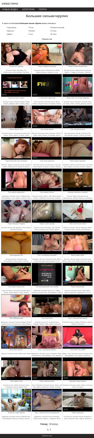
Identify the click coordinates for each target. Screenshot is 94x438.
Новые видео (10, 9)
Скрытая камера (19, 102)
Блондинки (52, 103)
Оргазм (78, 133)
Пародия (36, 324)
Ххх (25, 70)
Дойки (64, 353)
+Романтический (57, 27)
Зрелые (10, 165)
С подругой (73, 72)
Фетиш (52, 198)
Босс (25, 387)
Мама (78, 259)
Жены (69, 261)
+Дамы (9, 34)
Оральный (83, 261)
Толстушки (16, 133)
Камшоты (50, 72)
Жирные (58, 166)
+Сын (30, 34)
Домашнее (5, 196)
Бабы (17, 103)
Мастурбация (17, 72)
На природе (51, 135)
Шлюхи (77, 103)
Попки (72, 103)
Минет (58, 102)
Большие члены (43, 103)
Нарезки (38, 72)
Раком (35, 103)
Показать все (47, 39)
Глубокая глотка (44, 198)
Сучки (56, 72)
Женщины (26, 166)
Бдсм (75, 196)
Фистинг (78, 229)
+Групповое (11, 27)
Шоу (24, 353)
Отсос (57, 261)
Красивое (66, 165)
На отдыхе (80, 387)
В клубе (51, 387)
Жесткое (40, 102)
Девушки (12, 103)
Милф (57, 70)
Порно (43, 9)
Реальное (26, 72)
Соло (13, 198)
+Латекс (31, 31)
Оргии (56, 385)
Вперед (53, 424)
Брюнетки (73, 292)
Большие (81, 72)
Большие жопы (86, 102)
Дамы (27, 103)
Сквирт (58, 290)
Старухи (5, 103)
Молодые (20, 70)
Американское (81, 292)
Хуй (50, 196)
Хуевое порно (10, 3)
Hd (64, 416)
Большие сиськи (11, 70)
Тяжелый (87, 72)
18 (64, 103)
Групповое (39, 385)
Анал (35, 102)
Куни (83, 290)
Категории (28, 9)
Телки (21, 292)
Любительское (7, 72)
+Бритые (10, 31)
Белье (59, 418)
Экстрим (57, 387)
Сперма (76, 322)
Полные (21, 135)
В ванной (88, 70)
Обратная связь (47, 436)
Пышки (5, 135)
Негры (68, 103)
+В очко (53, 34)
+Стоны (53, 31)
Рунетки (81, 135)
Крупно (44, 72)
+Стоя (30, 27)
